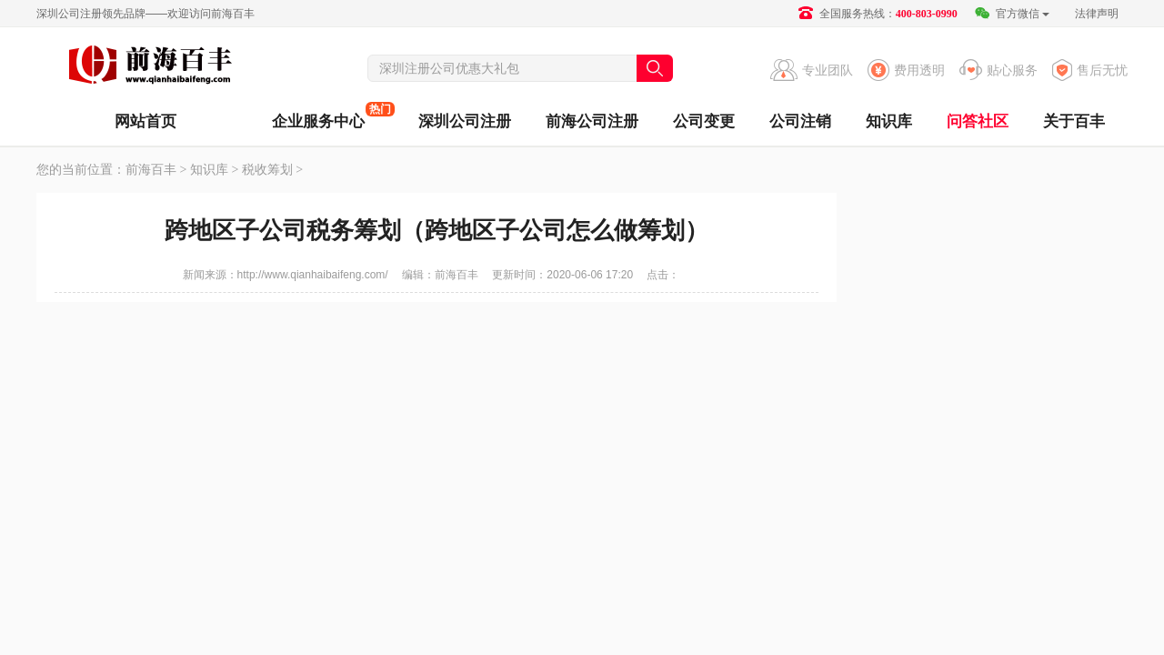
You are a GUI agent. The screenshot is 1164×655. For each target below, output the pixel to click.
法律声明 (1097, 13)
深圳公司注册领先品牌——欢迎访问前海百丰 (145, 13)
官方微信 (1011, 13)
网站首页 (145, 121)
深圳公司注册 (464, 121)
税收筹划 (267, 169)
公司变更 (704, 121)
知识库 (889, 121)
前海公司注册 (592, 121)
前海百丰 (150, 67)
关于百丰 (1074, 121)
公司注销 (800, 121)
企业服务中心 (318, 116)
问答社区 (977, 121)
